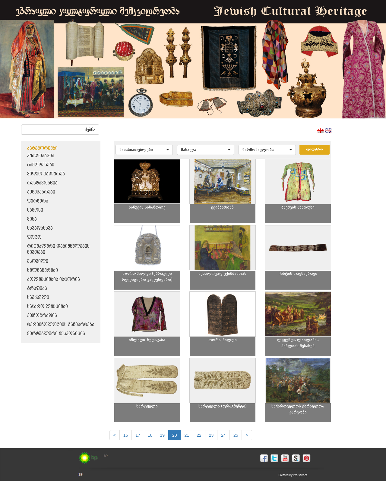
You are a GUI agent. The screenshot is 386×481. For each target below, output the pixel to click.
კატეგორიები (42, 148)
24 (223, 435)
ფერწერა (37, 201)
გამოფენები (40, 165)
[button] (144, 150)
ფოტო (34, 237)
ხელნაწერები (42, 270)
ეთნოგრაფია (42, 315)
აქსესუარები (41, 192)
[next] (247, 435)
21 (187, 435)
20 (174, 435)
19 (162, 435)
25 (235, 435)
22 (199, 435)
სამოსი (35, 210)
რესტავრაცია (42, 183)
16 (125, 435)
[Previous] (114, 435)
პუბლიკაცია (40, 156)
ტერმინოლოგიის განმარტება (60, 324)
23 (211, 435)
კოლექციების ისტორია (53, 279)
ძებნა (90, 129)
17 (137, 435)
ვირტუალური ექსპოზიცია (56, 333)
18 (150, 435)
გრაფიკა (37, 288)
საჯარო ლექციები (47, 306)
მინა (32, 219)
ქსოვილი (37, 261)
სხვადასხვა (40, 228)
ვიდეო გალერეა (46, 174)
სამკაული (38, 297)
